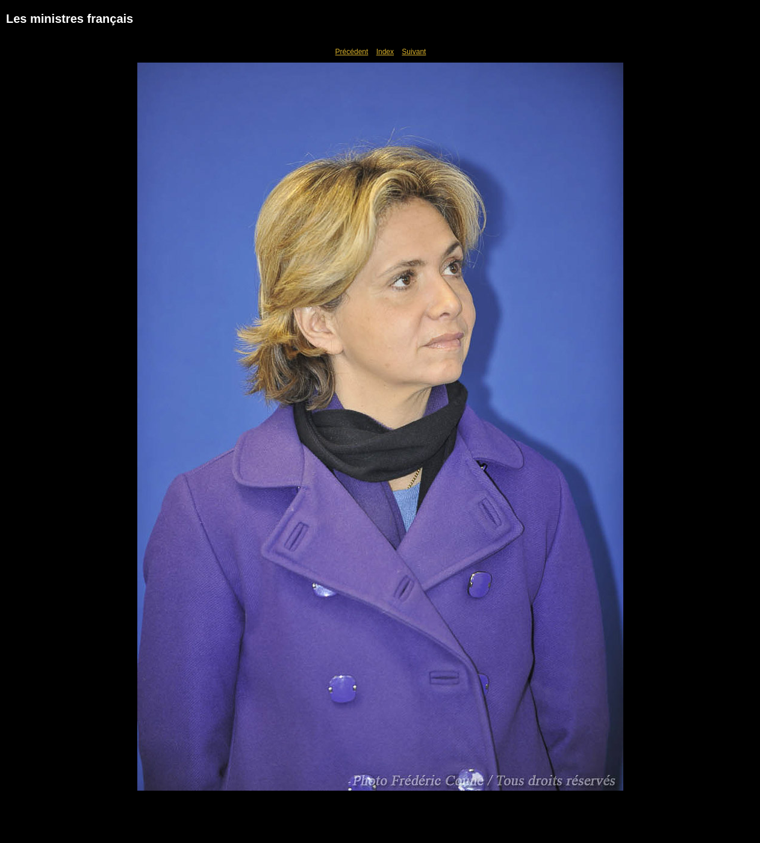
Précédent (352, 52)
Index (385, 52)
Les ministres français (69, 18)
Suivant (414, 52)
